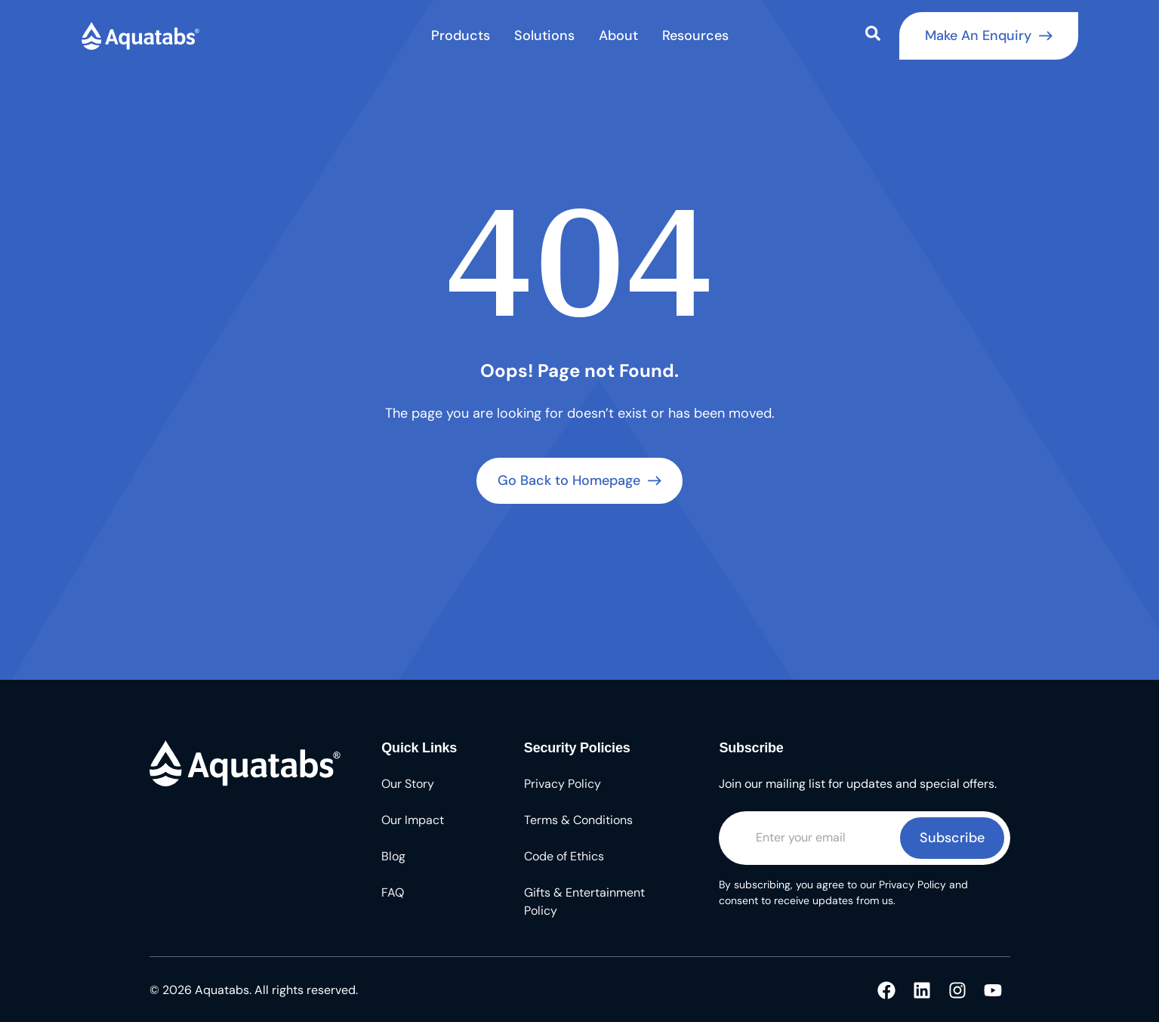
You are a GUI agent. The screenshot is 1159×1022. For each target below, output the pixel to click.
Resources (695, 35)
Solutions (544, 35)
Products (460, 35)
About (618, 35)
